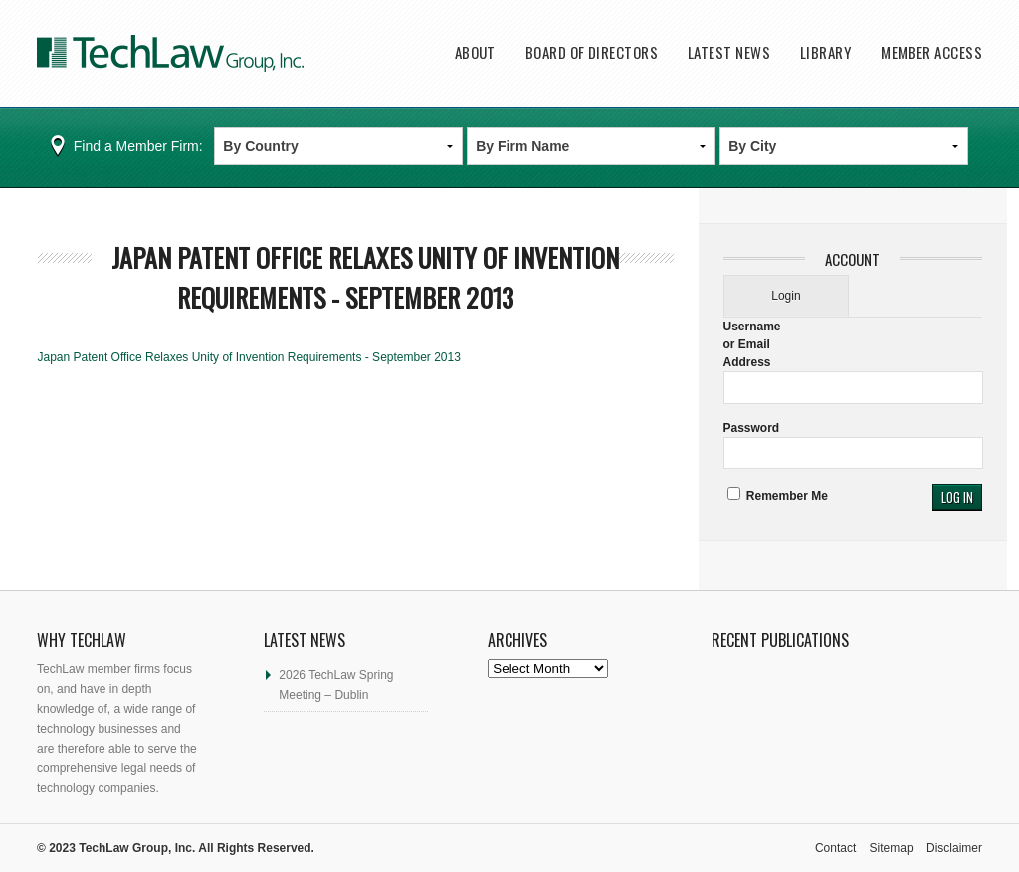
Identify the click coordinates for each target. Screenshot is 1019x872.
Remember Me (777, 496)
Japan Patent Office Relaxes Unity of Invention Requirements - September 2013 (365, 277)
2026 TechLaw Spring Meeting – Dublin (336, 685)
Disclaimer (954, 848)
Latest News (729, 52)
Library (825, 52)
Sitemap (892, 848)
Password (751, 428)
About (475, 52)
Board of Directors (591, 52)
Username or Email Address (752, 344)
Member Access (931, 52)
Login (785, 296)
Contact (835, 848)
